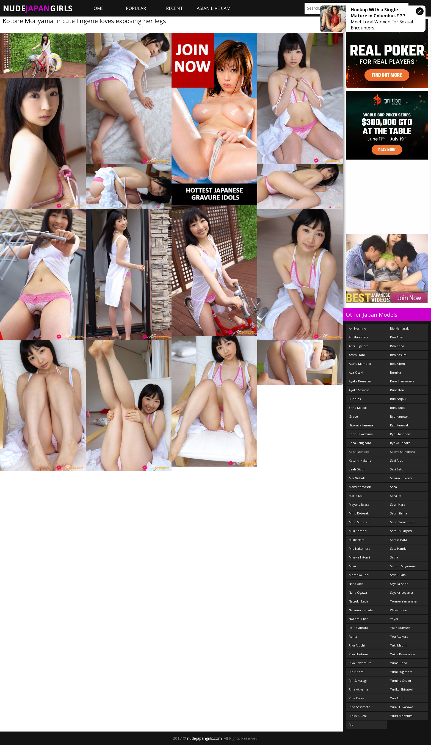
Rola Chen (397, 363)
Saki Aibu (396, 460)
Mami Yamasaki (360, 487)
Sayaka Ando (399, 584)
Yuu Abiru (397, 698)
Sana (393, 487)
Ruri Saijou (398, 399)
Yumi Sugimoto (401, 672)
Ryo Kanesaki (399, 416)
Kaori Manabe (359, 452)
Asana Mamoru (360, 363)
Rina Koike (356, 698)
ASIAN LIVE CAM (214, 8)
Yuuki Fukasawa (401, 707)
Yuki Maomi (398, 645)
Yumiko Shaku (400, 680)
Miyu (352, 566)
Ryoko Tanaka (400, 443)
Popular (136, 8)
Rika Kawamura (360, 663)
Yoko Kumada (400, 628)
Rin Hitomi (356, 672)
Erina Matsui (358, 408)
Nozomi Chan (359, 619)
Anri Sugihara (358, 346)
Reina (353, 636)
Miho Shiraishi (359, 522)
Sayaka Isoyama (401, 592)
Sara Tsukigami (401, 531)
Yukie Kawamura (402, 654)
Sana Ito (396, 496)
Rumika (395, 372)
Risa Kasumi (398, 355)
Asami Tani (357, 355)
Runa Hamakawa (402, 381)
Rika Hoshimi (358, 654)
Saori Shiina (398, 513)
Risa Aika (396, 337)
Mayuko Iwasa (359, 504)
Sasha (394, 557)
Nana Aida (356, 584)
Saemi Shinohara (402, 452)
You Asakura (399, 636)
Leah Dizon (357, 469)
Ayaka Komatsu (360, 381)
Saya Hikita (398, 575)
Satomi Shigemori (403, 566)
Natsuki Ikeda (358, 601)
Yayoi (394, 619)
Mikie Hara (356, 540)
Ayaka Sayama (359, 390)
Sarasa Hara (398, 540)
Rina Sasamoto (359, 707)
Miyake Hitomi (359, 557)
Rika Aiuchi (357, 645)
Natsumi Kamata (361, 610)
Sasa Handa (398, 548)
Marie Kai (356, 496)
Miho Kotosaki (359, 513)
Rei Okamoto (358, 628)
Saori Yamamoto (402, 522)
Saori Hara (397, 504)
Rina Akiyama (358, 689)
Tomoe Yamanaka (403, 601)
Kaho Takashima (361, 434)
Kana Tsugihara (360, 443)
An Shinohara (358, 337)
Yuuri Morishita (401, 716)
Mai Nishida (357, 478)
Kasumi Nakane (360, 460)
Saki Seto (396, 469)
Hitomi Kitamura (361, 425)
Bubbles (355, 399)
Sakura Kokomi (401, 478)
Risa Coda (397, 346)
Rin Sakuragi (358, 680)
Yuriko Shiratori (401, 689)
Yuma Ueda (398, 663)
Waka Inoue (398, 610)
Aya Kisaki (356, 372)
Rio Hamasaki (400, 328)
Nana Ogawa (358, 592)
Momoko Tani (359, 575)
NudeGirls (37, 8)
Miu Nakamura (359, 548)
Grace (353, 416)
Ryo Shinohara (400, 434)
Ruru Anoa (397, 408)
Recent (174, 8)
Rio (351, 724)
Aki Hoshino (357, 328)
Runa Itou (397, 390)
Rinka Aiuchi (358, 716)
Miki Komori (358, 531)
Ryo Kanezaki (400, 425)
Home (97, 8)
